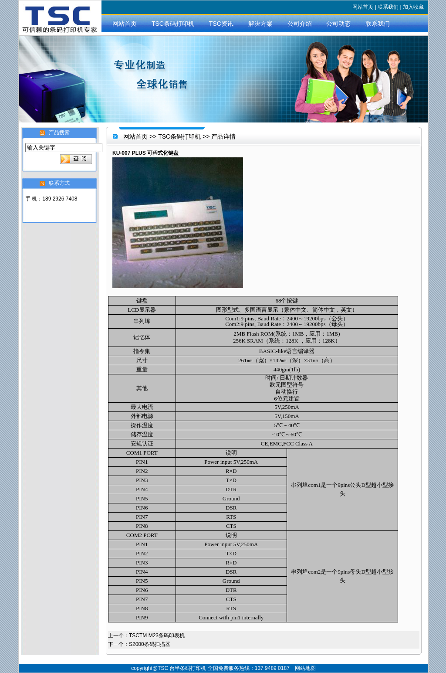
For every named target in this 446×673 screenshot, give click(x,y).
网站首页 (362, 7)
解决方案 (260, 23)
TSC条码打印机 (173, 23)
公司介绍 (299, 23)
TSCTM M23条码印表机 (157, 635)
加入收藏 (413, 7)
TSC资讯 (221, 23)
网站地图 (305, 668)
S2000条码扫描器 (149, 644)
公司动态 (338, 23)
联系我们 (388, 7)
